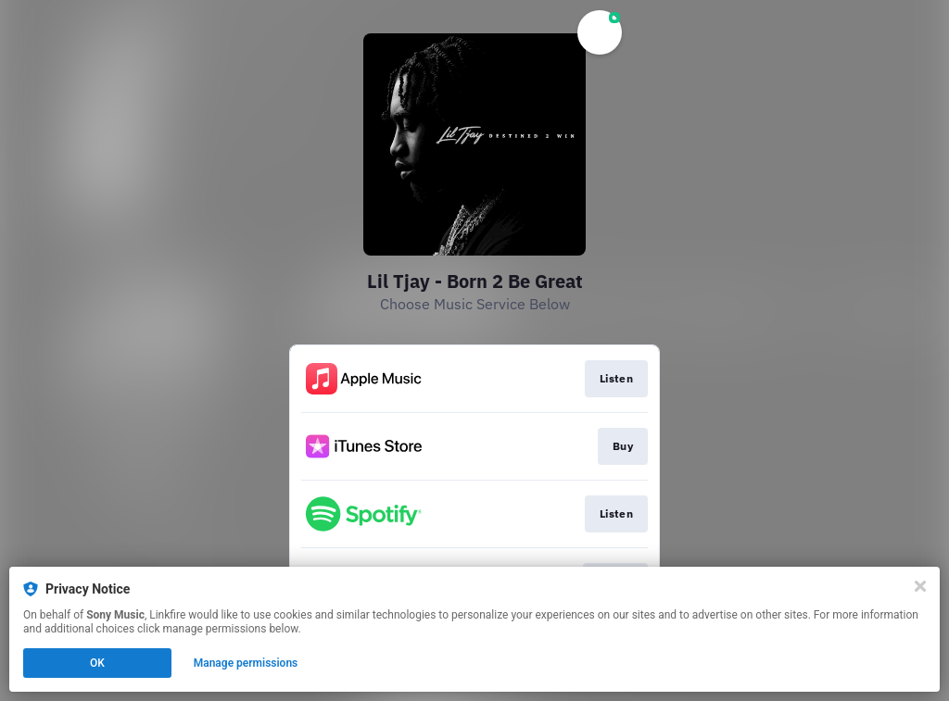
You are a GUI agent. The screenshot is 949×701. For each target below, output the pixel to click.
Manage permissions (246, 663)
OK (97, 663)
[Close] (920, 586)
